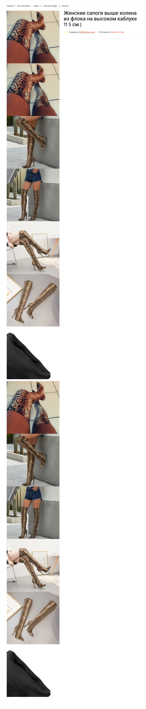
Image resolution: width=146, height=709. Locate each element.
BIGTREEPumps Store (86, 32)
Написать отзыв (117, 32)
